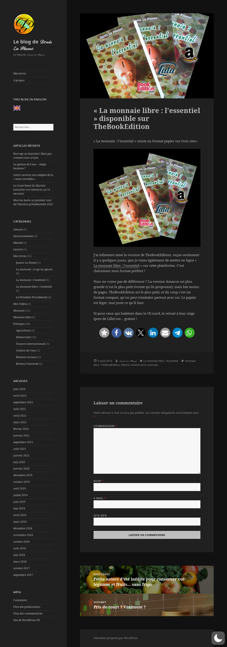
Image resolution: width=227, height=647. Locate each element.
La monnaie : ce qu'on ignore (34, 269)
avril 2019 (19, 515)
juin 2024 (19, 389)
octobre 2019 (21, 482)
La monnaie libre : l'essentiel (34, 286)
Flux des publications (26, 607)
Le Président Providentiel (31, 297)
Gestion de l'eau (26, 350)
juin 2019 (19, 502)
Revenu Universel (27, 364)
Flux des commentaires (27, 613)
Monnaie (19, 310)
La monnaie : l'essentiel (30, 280)
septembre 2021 (23, 442)
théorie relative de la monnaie (139, 365)
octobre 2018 (21, 542)
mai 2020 (19, 462)
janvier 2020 (21, 468)
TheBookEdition (110, 365)
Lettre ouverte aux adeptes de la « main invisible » (33, 177)
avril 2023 (19, 396)
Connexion (20, 600)
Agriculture (23, 330)
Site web (100, 515)
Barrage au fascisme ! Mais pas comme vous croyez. (32, 156)
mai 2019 (19, 508)
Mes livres (19, 73)
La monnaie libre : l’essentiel (116, 265)
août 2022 (19, 409)
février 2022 (21, 429)
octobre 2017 (21, 568)
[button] (104, 333)
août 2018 (19, 548)
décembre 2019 (22, 475)
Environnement (23, 236)
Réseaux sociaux (26, 357)
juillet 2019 (20, 495)
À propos (18, 80)
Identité (18, 243)
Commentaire (105, 426)
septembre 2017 (23, 575)
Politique (19, 324)
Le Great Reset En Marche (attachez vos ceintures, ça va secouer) (31, 189)
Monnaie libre (22, 317)
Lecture (18, 249)
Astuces (18, 229)
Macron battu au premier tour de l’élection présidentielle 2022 (33, 202)
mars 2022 (20, 422)
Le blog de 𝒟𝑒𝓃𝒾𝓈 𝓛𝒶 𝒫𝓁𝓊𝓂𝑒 (32, 44)
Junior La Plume (26, 263)
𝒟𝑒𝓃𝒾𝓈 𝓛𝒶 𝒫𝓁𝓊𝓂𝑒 (128, 361)
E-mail (100, 498)
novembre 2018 (23, 535)
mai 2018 (19, 555)
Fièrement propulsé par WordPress (115, 638)
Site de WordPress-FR (26, 620)
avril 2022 (19, 415)
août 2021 (19, 449)
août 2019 (19, 488)
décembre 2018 (22, 528)
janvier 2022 (21, 435)
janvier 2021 (21, 455)
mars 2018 (20, 561)
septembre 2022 (23, 402)
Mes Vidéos (20, 304)
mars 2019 (20, 522)
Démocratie (23, 337)
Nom (98, 481)
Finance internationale (30, 344)
